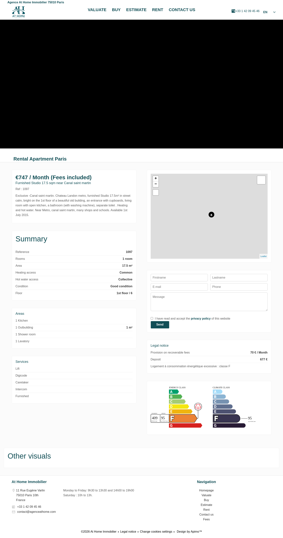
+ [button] (155, 178)
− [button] (155, 184)
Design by (189, 531)
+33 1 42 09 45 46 (247, 11)
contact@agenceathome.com (36, 511)
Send (159, 324)
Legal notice (128, 531)
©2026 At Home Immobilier (98, 531)
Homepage (18, 12)
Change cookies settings (156, 531)
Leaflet (263, 256)
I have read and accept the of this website (192, 318)
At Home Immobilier (29, 482)
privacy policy (201, 318)
